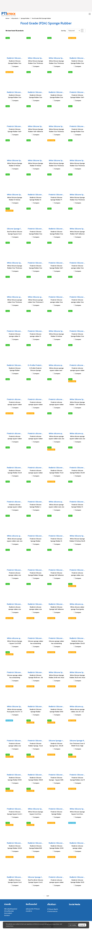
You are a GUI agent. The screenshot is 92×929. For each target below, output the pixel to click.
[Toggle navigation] (90, 14)
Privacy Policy (55, 924)
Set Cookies (72, 925)
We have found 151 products (14, 31)
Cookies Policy (9, 926)
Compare (15, 66)
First (44, 896)
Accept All (82, 925)
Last (47, 896)
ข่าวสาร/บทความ (52, 911)
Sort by (64, 31)
